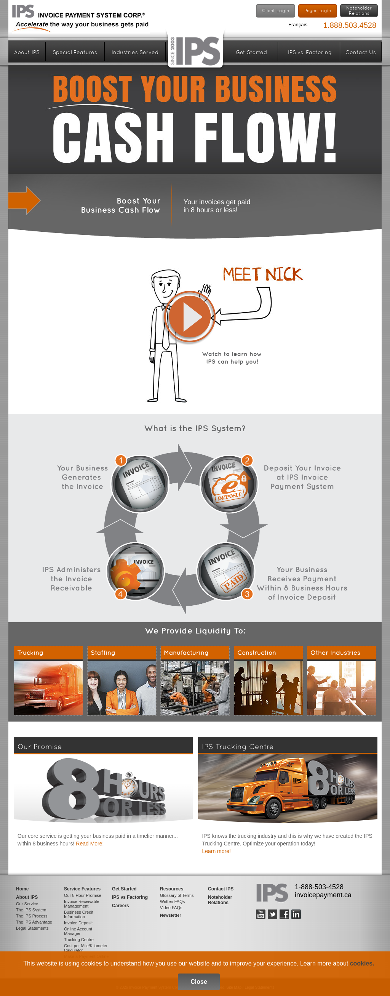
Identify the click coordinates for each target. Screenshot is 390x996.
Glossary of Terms (176, 895)
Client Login (275, 10)
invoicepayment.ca (323, 895)
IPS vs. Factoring (310, 52)
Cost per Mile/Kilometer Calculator (85, 948)
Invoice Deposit (78, 923)
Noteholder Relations (220, 900)
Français (297, 24)
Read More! (90, 843)
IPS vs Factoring (130, 897)
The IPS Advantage (34, 922)
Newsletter (170, 915)
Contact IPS (220, 889)
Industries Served (135, 52)
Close (198, 981)
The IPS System (31, 910)
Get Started (251, 52)
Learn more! (216, 851)
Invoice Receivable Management (81, 903)
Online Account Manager (78, 931)
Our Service (27, 903)
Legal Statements (32, 928)
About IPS (27, 52)
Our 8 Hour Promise (82, 895)
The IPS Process (32, 916)
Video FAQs (171, 907)
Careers (120, 905)
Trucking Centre (79, 939)
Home (22, 889)
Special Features (75, 52)
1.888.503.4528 (349, 25)
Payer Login (317, 10)
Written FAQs (172, 901)
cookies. (362, 963)
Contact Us (360, 52)
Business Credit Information (78, 914)
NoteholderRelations (359, 10)
